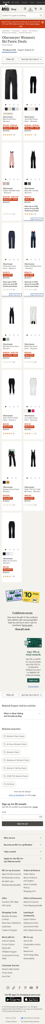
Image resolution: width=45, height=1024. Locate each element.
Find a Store (7, 973)
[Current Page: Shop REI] (6, 2)
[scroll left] (3, 109)
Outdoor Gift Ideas (10, 902)
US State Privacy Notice (30, 1021)
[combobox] (22, 15)
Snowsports (16, 31)
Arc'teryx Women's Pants (15, 744)
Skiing (24, 31)
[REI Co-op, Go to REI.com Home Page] (5, 8)
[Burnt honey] (7, 482)
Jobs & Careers (8, 941)
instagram (8, 988)
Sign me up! (22, 824)
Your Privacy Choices (30, 1018)
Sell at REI (6, 948)
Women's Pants (11, 752)
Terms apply (27, 625)
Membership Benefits (11, 885)
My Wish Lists (8, 881)
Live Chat (6, 976)
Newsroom (28, 951)
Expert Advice (30, 919)
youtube (31, 988)
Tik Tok (14, 988)
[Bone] (9, 109)
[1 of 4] (6, 104)
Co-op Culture (8, 944)
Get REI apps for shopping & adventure (22, 995)
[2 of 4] (10, 104)
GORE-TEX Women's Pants (15, 776)
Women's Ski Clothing (9, 33)
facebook (19, 988)
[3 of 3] (16, 478)
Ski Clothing (33, 31)
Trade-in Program (9, 930)
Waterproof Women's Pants (16, 760)
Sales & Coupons (31, 902)
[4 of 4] (18, 104)
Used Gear (6, 926)
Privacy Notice (11, 1021)
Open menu (40, 8)
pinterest (25, 988)
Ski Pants (8, 784)
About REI (28, 941)
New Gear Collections (11, 923)
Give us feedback (16, 795)
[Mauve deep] (4, 183)
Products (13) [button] (9, 50)
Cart (35, 8)
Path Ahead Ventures (33, 930)
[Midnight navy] (36, 109)
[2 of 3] (12, 478)
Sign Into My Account (11, 874)
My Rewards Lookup (11, 877)
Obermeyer (5, 31)
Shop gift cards (22, 629)
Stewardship (29, 958)
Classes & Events (31, 923)
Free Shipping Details (33, 905)
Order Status (29, 874)
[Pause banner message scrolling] (42, 22)
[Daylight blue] (7, 553)
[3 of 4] (14, 104)
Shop (13, 9)
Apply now (33, 680)
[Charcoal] (29, 183)
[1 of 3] (8, 478)
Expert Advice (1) (26, 50)
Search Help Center (10, 969)
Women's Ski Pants (25, 33)
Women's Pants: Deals (13, 736)
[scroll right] (20, 109)
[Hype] (33, 410)
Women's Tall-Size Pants (14, 768)
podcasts (37, 988)
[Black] (6, 109)
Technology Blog (31, 955)
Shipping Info (30, 891)
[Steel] (13, 109)
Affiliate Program (9, 951)
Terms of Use (11, 1018)
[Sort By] (31, 59)
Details (35, 807)
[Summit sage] (7, 183)
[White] (17, 109)
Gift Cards (6, 905)
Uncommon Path (31, 926)
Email (4, 812)
